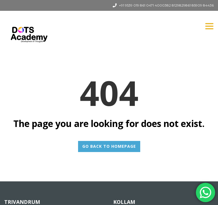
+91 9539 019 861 (132, 5)
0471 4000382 (158, 5)
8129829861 (181, 5)
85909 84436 (203, 5)
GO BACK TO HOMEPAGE (109, 146)
